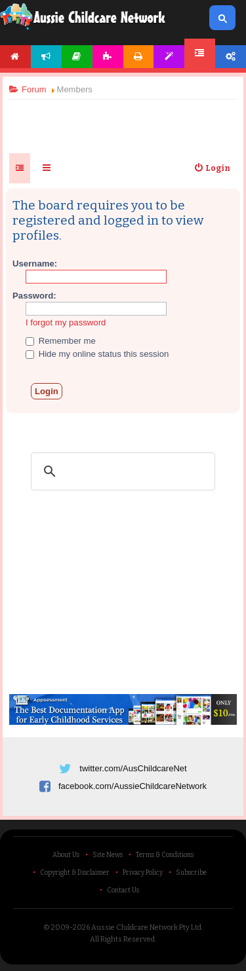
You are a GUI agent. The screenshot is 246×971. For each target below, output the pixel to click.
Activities (107, 56)
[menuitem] (212, 168)
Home (15, 56)
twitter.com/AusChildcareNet (132, 768)
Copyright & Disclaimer (75, 873)
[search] (120, 471)
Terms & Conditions (165, 855)
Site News (107, 855)
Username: (34, 263)
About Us (65, 855)
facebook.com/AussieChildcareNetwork (132, 786)
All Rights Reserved (122, 939)
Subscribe (191, 873)
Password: (34, 296)
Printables (138, 56)
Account (230, 56)
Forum (199, 53)
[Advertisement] (123, 120)
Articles (77, 56)
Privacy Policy (143, 873)
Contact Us (123, 890)
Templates (169, 56)
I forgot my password (66, 322)
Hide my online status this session (97, 354)
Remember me (61, 341)
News (46, 56)
